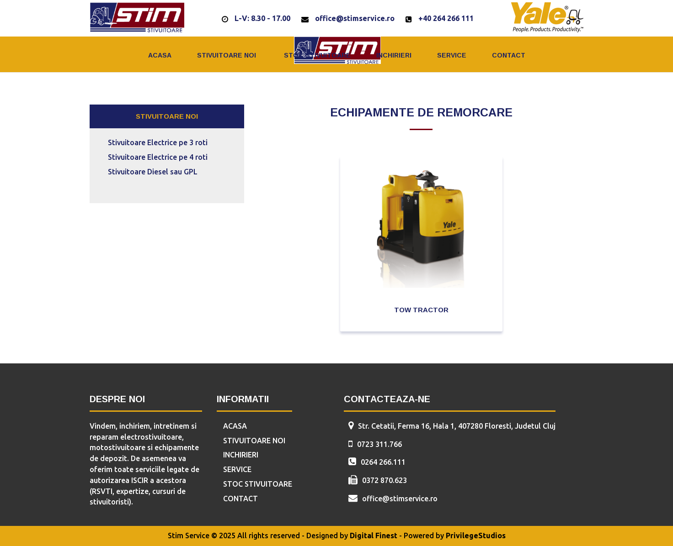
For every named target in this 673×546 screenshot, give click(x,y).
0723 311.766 (379, 444)
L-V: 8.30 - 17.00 (262, 18)
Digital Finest (373, 535)
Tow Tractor (421, 310)
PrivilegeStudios (476, 535)
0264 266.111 (383, 462)
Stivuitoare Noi (226, 55)
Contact (508, 55)
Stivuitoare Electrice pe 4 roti (158, 157)
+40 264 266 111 (446, 18)
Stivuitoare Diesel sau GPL (153, 172)
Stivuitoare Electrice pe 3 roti (158, 142)
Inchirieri (393, 55)
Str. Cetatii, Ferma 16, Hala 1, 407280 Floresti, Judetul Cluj (456, 426)
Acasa (159, 55)
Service (451, 55)
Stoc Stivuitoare (317, 55)
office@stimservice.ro (355, 18)
